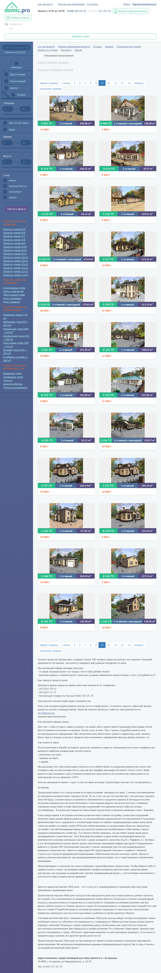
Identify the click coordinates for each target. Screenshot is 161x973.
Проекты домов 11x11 (15, 267)
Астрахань (92, 4)
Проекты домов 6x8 (14, 232)
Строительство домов (129, 46)
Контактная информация (71, 4)
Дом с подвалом (12, 298)
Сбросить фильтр (16, 208)
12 (115, 83)
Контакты (66, 50)
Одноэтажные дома (14, 287)
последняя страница (50, 88)
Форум (78, 50)
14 (129, 83)
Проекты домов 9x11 (15, 253)
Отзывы (97, 46)
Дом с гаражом (11, 301)
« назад (66, 83)
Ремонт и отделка (48, 50)
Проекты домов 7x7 (14, 236)
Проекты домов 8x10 (15, 246)
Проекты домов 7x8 (14, 239)
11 (108, 83)
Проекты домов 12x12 (15, 274)
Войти (126, 4)
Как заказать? (45, 4)
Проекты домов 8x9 (14, 243)
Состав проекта (46, 46)
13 (122, 83)
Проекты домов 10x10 (15, 257)
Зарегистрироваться (144, 4)
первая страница (49, 83)
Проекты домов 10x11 (15, 260)
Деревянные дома (13, 377)
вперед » (139, 83)
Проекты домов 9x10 (15, 250)
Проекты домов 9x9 (14, 229)
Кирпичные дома (12, 373)
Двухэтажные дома (14, 294)
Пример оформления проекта (74, 46)
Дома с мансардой (13, 291)
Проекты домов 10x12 (15, 264)
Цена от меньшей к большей (53, 62)
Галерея (109, 46)
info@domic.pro (46, 713)
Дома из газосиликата (15, 387)
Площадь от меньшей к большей (55, 69)
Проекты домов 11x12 (15, 271)
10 (102, 83)
